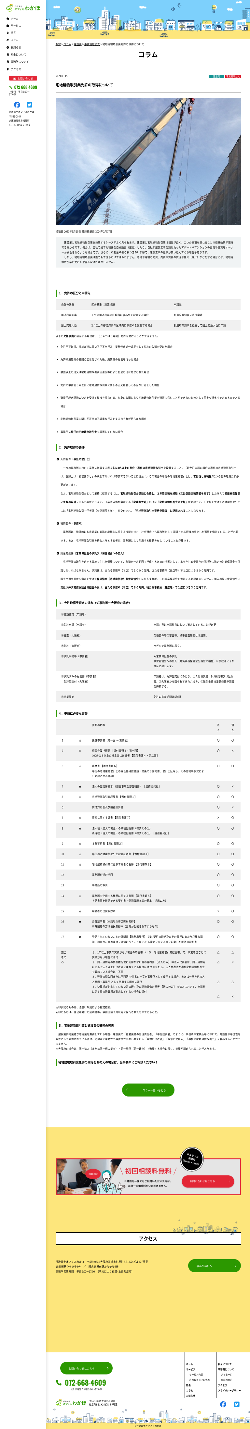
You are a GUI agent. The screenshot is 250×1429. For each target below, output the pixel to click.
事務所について (226, 1369)
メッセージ (226, 1374)
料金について (16, 54)
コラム (12, 40)
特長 (11, 32)
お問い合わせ (23, 78)
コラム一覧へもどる (154, 1090)
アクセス (13, 69)
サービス (190, 1369)
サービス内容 (196, 1374)
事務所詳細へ (204, 1266)
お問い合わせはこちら (82, 1368)
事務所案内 (226, 1379)
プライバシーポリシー (229, 1390)
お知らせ (13, 47)
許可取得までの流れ (199, 1379)
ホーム (12, 18)
